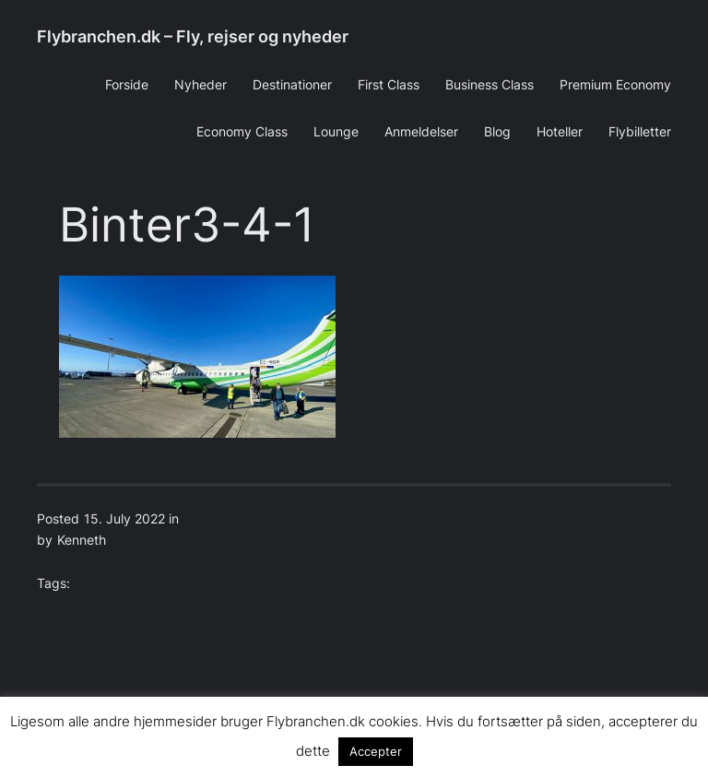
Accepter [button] (375, 751)
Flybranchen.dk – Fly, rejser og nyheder (192, 36)
